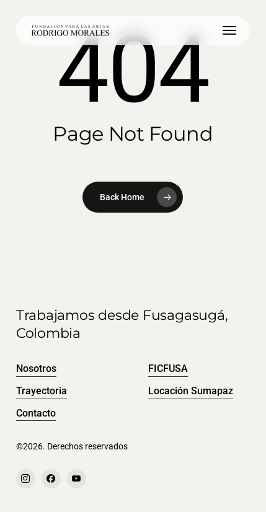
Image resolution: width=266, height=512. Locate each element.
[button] (229, 30)
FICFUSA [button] (168, 368)
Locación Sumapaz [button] (190, 391)
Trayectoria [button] (41, 391)
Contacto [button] (36, 413)
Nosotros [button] (36, 368)
